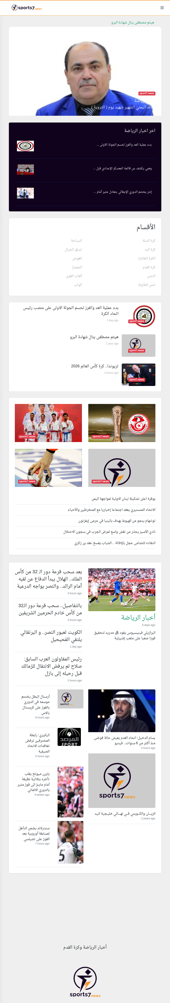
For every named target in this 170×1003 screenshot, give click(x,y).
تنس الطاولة (146, 285)
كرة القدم (149, 267)
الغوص (77, 258)
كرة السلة (148, 241)
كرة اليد (150, 250)
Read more (147, 647)
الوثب (78, 285)
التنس (151, 276)
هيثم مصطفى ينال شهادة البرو (132, 22)
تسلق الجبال (73, 250)
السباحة (76, 241)
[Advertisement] (85, 910)
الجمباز (77, 267)
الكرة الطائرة (146, 258)
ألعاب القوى (74, 276)
